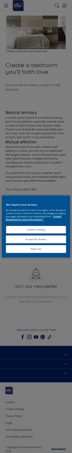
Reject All (36, 249)
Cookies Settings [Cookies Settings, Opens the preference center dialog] (36, 229)
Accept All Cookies (36, 239)
